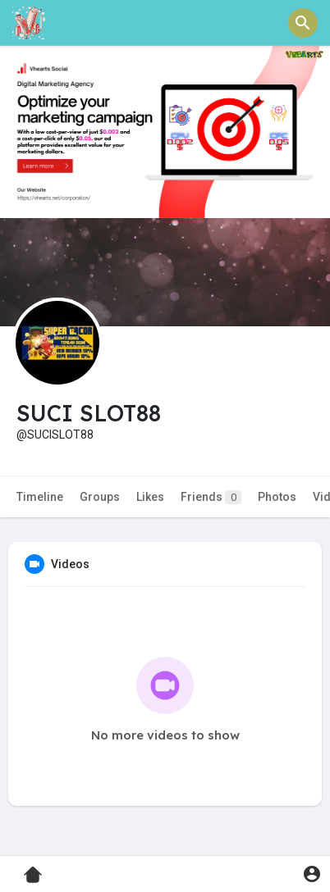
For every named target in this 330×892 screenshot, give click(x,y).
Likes (150, 496)
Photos (277, 496)
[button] (303, 23)
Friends (211, 497)
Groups (100, 496)
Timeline (39, 496)
